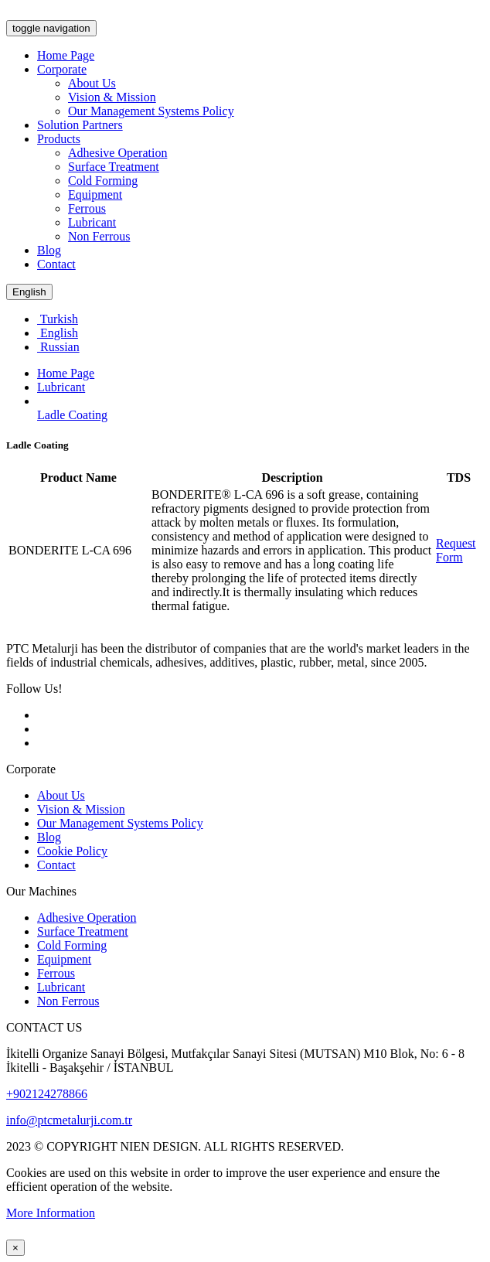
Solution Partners (80, 124)
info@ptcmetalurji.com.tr (69, 1120)
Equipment (95, 194)
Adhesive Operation (117, 152)
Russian (58, 346)
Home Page (65, 55)
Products (58, 138)
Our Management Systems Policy (151, 111)
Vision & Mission (112, 97)
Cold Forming (103, 180)
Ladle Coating (72, 414)
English (29, 292)
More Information (50, 1212)
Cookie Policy (72, 851)
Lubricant (92, 222)
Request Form (456, 550)
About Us (92, 83)
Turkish (57, 319)
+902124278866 (46, 1093)
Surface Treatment (113, 166)
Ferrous (87, 208)
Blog (49, 250)
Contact (56, 264)
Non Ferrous (99, 236)
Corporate (62, 69)
